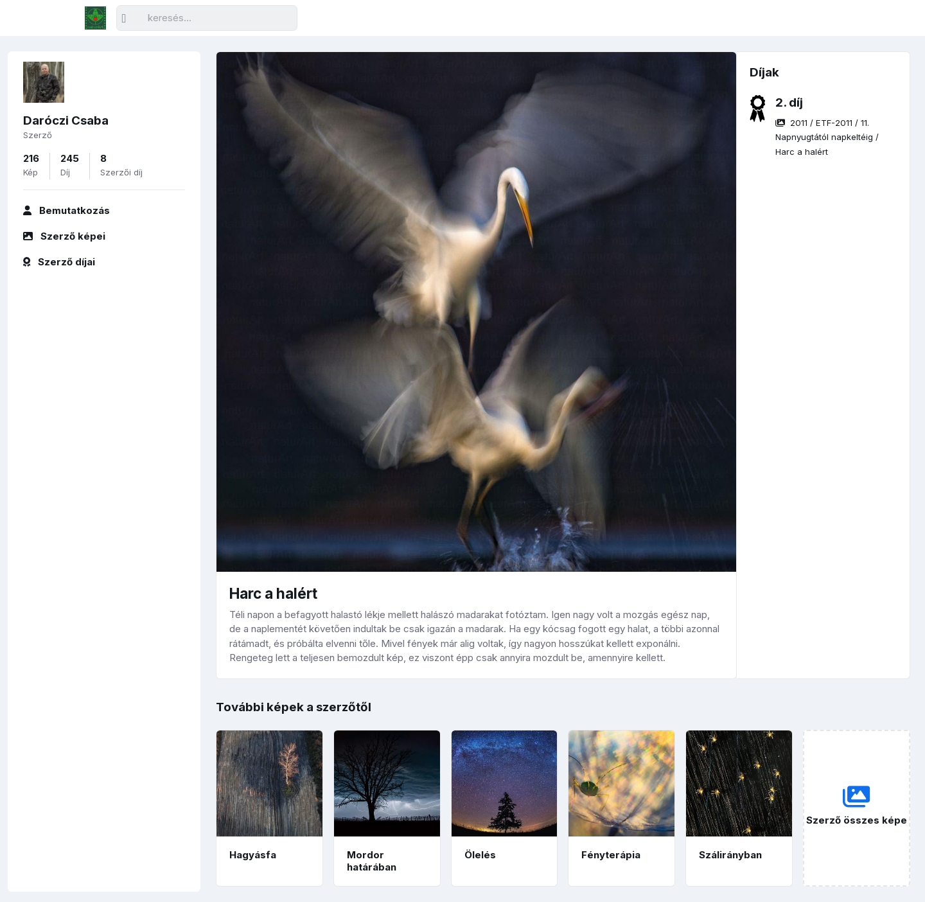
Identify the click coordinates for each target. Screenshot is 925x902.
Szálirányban (730, 855)
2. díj (789, 102)
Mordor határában (371, 861)
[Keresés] (206, 18)
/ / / (827, 137)
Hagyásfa (252, 855)
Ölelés (480, 855)
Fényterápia (610, 855)
